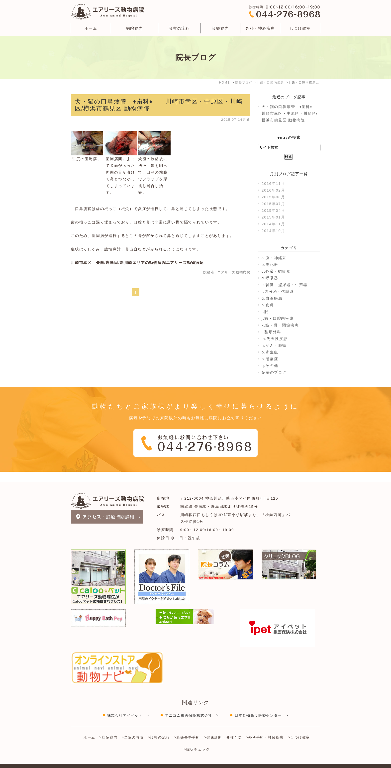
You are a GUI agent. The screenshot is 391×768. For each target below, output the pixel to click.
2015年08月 (273, 197)
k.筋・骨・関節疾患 (280, 325)
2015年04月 (273, 210)
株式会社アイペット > (128, 705)
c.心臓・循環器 (276, 271)
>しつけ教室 (299, 727)
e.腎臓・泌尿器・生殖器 (284, 285)
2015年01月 (273, 217)
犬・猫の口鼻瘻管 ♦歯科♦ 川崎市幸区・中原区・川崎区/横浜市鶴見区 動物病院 (291, 113)
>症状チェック (197, 739)
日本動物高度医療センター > (261, 705)
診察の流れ (179, 28)
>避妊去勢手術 (187, 727)
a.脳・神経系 (274, 258)
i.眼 (265, 312)
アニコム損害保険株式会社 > (192, 705)
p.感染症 (270, 359)
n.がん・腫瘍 (274, 345)
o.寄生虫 (270, 352)
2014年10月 (273, 230)
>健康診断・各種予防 (223, 727)
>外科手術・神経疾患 (265, 727)
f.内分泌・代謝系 (278, 291)
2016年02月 (273, 190)
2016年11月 (273, 183)
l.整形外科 (271, 332)
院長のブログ (274, 372)
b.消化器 (270, 264)
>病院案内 (108, 727)
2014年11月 (273, 224)
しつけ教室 (300, 28)
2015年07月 (273, 204)
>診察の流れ (159, 727)
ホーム (91, 28)
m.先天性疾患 (275, 338)
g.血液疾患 (272, 298)
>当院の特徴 (132, 727)
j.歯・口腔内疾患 (278, 318)
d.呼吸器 (270, 278)
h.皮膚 (268, 305)
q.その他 (270, 365)
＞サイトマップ (83, 761)
